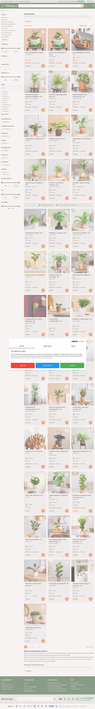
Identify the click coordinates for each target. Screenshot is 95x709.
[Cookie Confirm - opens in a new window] (78, 341)
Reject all (22, 365)
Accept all (72, 365)
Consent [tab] (21, 346)
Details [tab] (73, 346)
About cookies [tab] (47, 346)
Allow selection (47, 365)
